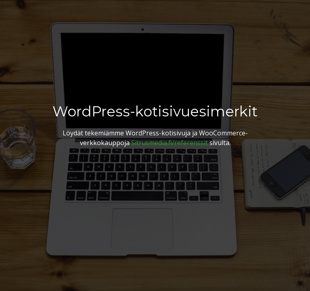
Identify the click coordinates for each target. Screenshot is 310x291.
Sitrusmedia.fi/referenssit (169, 142)
